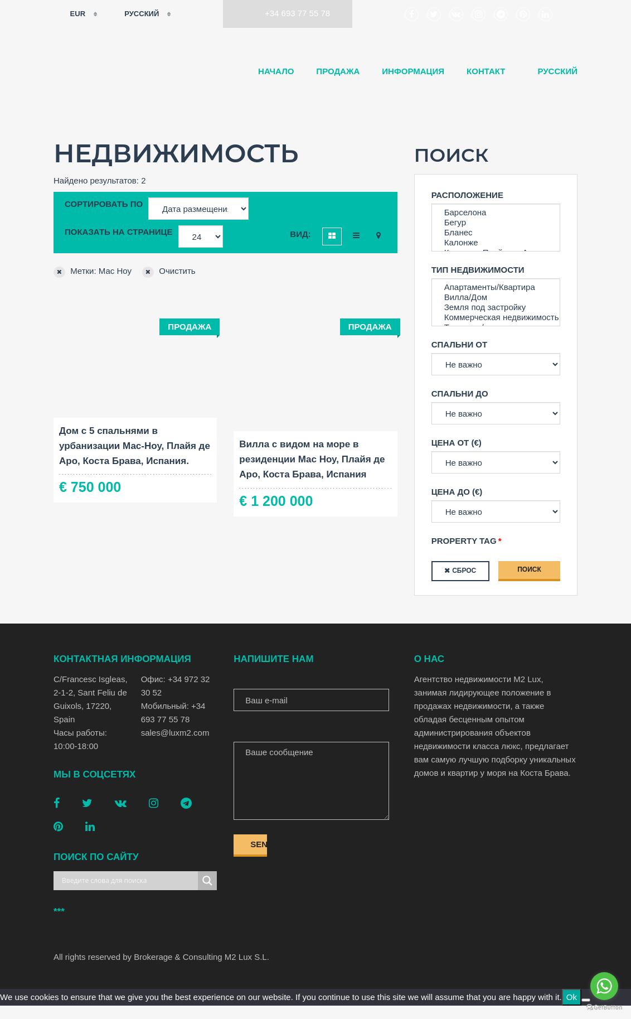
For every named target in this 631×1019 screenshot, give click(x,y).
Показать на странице (119, 231)
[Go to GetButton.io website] (604, 1007)
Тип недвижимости (478, 269)
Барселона (496, 212)
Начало (276, 71)
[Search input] (128, 880)
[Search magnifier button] (207, 880)
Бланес (496, 233)
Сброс (464, 570)
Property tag (464, 540)
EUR (71, 13)
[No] (585, 1000)
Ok (571, 997)
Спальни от (459, 344)
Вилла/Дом (496, 297)
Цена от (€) (456, 442)
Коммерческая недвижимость (496, 317)
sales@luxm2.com (175, 732)
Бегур (496, 223)
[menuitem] (552, 71)
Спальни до (459, 393)
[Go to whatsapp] (604, 986)
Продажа (338, 71)
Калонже (496, 243)
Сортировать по (104, 204)
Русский (134, 13)
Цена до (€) (457, 491)
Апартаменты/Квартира (496, 287)
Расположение (467, 195)
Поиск (529, 569)
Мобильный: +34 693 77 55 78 (173, 712)
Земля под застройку (496, 307)
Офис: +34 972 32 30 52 (175, 685)
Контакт (486, 71)
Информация (413, 71)
